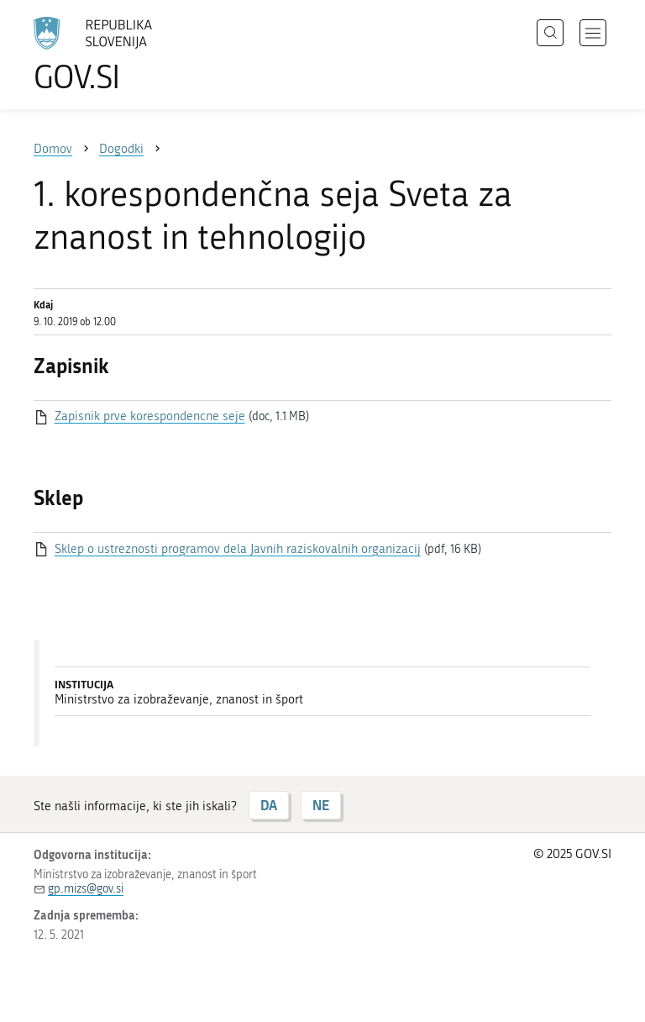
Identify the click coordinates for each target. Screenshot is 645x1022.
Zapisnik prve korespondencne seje (150, 416)
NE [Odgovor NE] (320, 804)
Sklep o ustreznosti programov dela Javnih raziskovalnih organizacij (238, 548)
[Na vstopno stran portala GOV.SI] (118, 54)
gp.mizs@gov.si (85, 889)
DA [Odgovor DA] (268, 804)
